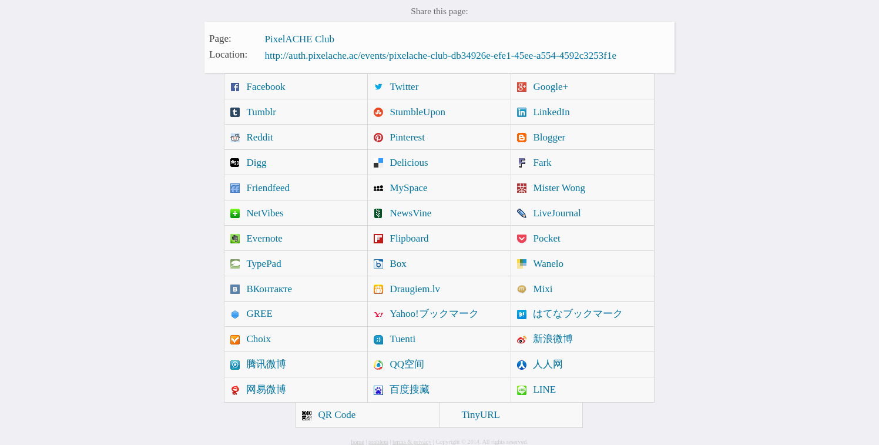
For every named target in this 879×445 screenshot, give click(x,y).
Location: (228, 54)
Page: (220, 38)
